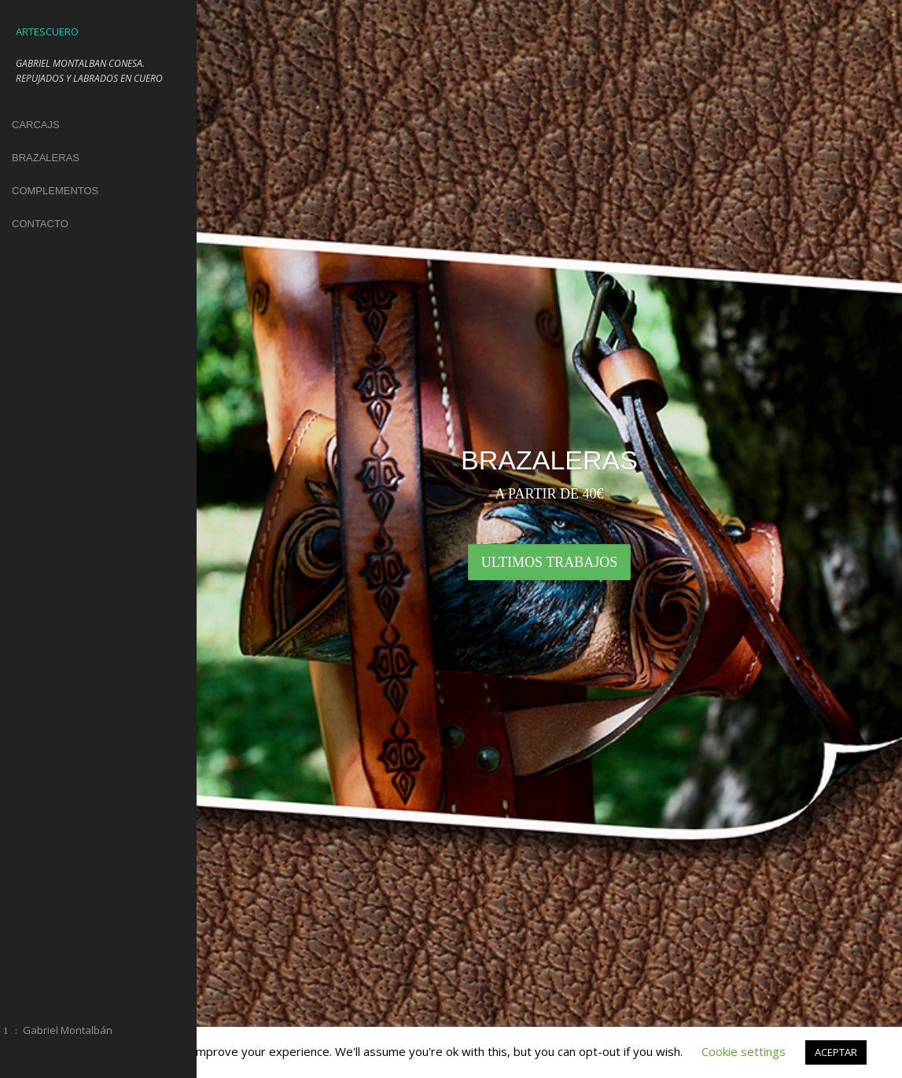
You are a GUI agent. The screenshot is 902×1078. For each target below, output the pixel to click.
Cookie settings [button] (743, 1051)
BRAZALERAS (45, 158)
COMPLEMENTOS (55, 191)
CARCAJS (36, 125)
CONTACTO (40, 224)
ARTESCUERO (47, 31)
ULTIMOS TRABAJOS (549, 562)
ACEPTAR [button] (836, 1052)
